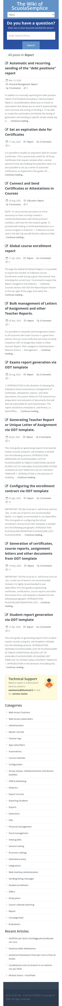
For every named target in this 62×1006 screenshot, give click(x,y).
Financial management (20, 826)
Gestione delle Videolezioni (22, 948)
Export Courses (16, 794)
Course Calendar (17, 757)
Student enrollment (18, 885)
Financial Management (19, 84)
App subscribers (17, 744)
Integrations (15, 865)
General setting (16, 846)
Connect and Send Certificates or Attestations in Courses (29, 188)
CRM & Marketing (17, 781)
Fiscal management (18, 833)
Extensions (14, 813)
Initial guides (15, 839)
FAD (11, 820)
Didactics (13, 787)
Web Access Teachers (19, 712)
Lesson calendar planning (21, 904)
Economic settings (18, 852)
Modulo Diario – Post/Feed (22, 975)
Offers (12, 891)
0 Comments (15, 88)
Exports (12, 807)
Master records (16, 731)
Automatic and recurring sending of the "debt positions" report (30, 68)
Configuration (15, 764)
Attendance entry (17, 859)
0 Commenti (45, 258)
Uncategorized (16, 917)
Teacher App (15, 738)
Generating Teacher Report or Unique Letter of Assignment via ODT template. (31, 424)
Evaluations (14, 924)
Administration (16, 725)
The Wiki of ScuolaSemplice (30, 6)
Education (32, 200)
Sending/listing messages (21, 878)
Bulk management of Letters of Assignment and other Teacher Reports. (31, 308)
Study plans (14, 898)
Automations (15, 751)
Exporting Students (18, 800)
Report (34, 84)
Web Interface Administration (23, 872)
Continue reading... (20, 120)
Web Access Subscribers (21, 718)
